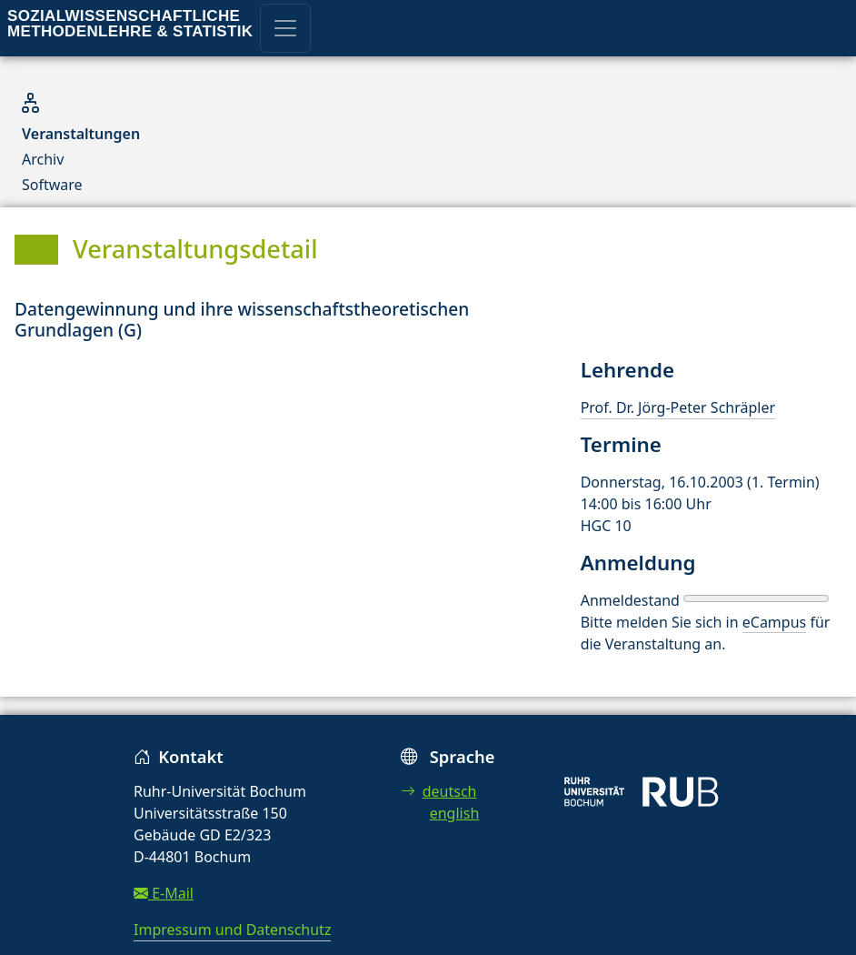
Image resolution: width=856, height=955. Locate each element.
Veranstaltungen (81, 134)
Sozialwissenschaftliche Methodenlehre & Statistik (130, 23)
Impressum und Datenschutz (232, 930)
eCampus (774, 622)
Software (52, 185)
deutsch (439, 791)
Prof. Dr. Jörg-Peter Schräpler (678, 407)
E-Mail (164, 893)
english (455, 813)
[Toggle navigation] (285, 28)
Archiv (43, 159)
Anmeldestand (630, 600)
